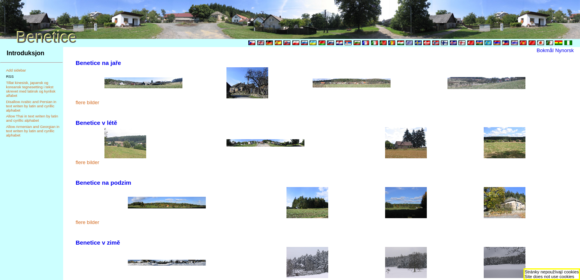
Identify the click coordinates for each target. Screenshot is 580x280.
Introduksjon (25, 53)
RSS (10, 76)
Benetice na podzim (103, 182)
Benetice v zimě (98, 242)
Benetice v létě (96, 122)
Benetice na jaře (98, 63)
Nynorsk (564, 50)
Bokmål (545, 50)
